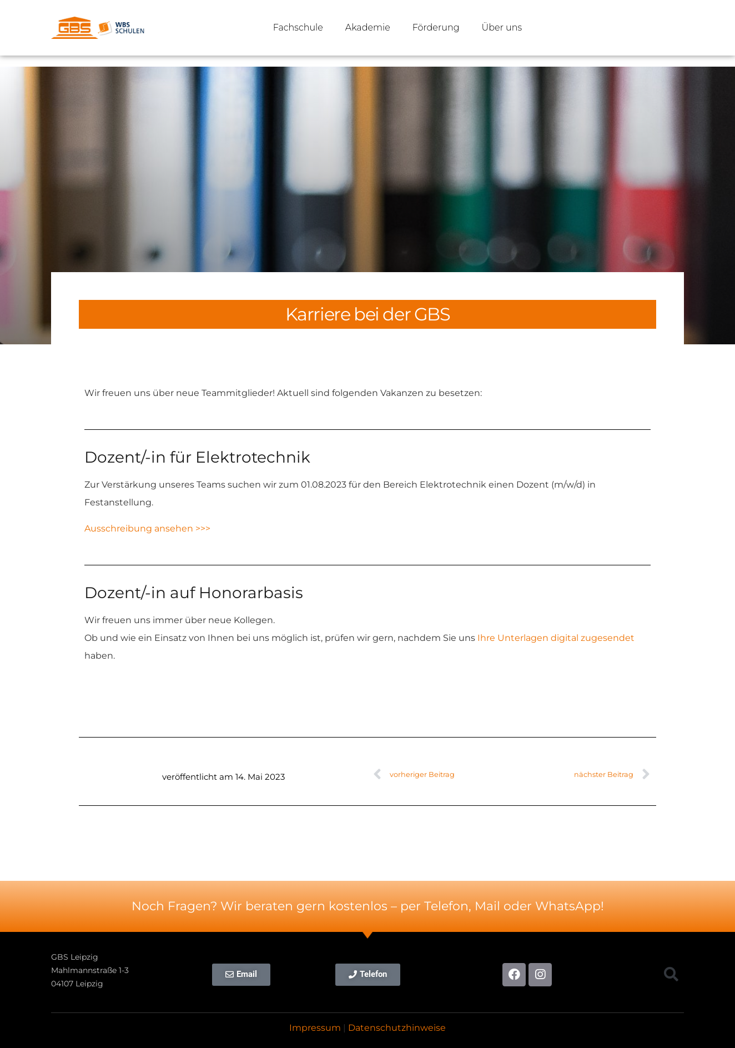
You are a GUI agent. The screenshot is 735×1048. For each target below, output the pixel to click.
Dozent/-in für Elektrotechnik (197, 457)
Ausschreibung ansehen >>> (147, 528)
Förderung (436, 27)
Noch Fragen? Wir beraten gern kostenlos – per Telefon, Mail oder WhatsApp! (368, 906)
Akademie (367, 27)
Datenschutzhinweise (397, 1027)
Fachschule (298, 27)
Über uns (502, 27)
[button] (671, 974)
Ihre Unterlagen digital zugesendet (556, 638)
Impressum (315, 1027)
